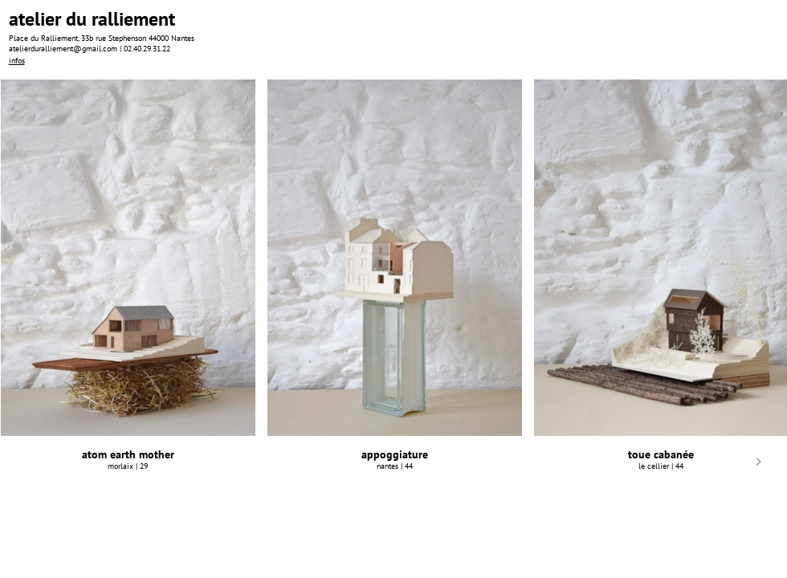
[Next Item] (758, 462)
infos (17, 60)
